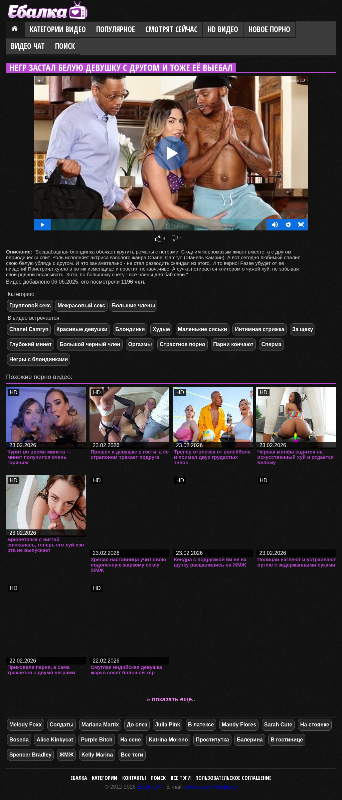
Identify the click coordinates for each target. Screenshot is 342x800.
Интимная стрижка (259, 329)
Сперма (271, 344)
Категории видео (58, 29)
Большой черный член (89, 344)
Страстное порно (182, 344)
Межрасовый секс (81, 305)
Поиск (65, 46)
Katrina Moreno (168, 739)
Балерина (250, 739)
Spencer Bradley (30, 755)
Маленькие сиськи (202, 329)
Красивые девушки (82, 329)
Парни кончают (233, 344)
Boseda (19, 739)
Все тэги (181, 778)
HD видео (223, 29)
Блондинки (130, 329)
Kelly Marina (97, 755)
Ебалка (78, 778)
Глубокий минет (30, 344)
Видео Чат (28, 46)
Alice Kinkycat (54, 739)
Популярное (115, 29)
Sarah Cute (278, 724)
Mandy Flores (239, 724)
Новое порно (269, 29)
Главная (15, 29)
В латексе (201, 724)
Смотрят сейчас (171, 29)
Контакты (134, 778)
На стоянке (314, 724)
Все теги (132, 755)
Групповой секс (30, 305)
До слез (137, 724)
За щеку (302, 329)
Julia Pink (167, 724)
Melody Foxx (25, 724)
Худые (161, 329)
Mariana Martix (100, 724)
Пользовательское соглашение (233, 778)
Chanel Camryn (28, 329)
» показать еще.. (171, 699)
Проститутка (212, 739)
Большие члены (133, 305)
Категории (104, 778)
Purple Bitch (96, 739)
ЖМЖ (66, 755)
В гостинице (287, 739)
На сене (130, 739)
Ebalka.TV (149, 787)
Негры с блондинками (38, 359)
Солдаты (62, 724)
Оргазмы (140, 344)
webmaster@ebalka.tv (210, 787)
